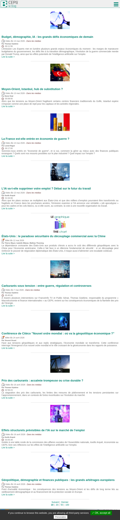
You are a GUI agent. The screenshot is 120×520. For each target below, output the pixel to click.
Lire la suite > (8, 57)
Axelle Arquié (10, 195)
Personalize (60, 517)
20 (57, 505)
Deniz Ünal (9, 96)
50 (62, 505)
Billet (6, 240)
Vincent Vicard (10, 340)
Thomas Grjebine (11, 44)
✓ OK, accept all (101, 513)
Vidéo (6, 41)
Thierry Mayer (10, 243)
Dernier (64, 502)
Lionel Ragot (10, 146)
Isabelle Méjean (22, 243)
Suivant (55, 502)
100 (67, 505)
